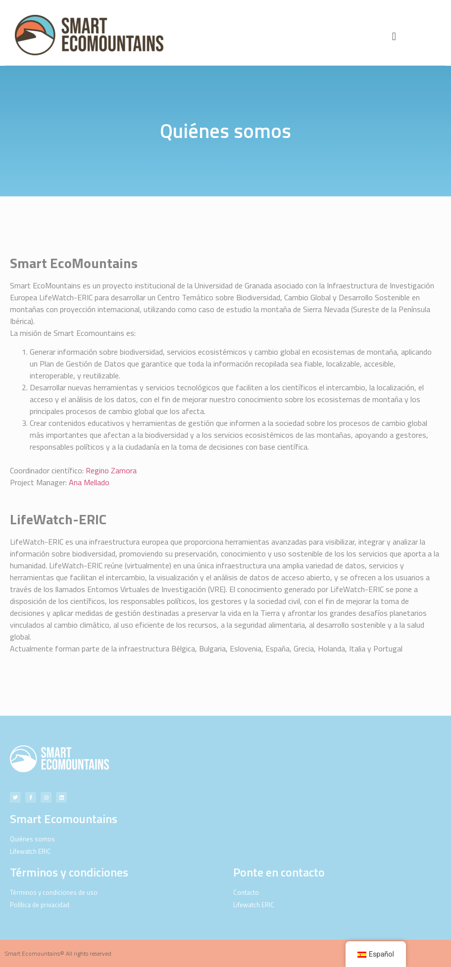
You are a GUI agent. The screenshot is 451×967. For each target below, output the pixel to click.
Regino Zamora (111, 470)
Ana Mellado (89, 482)
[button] (394, 36)
